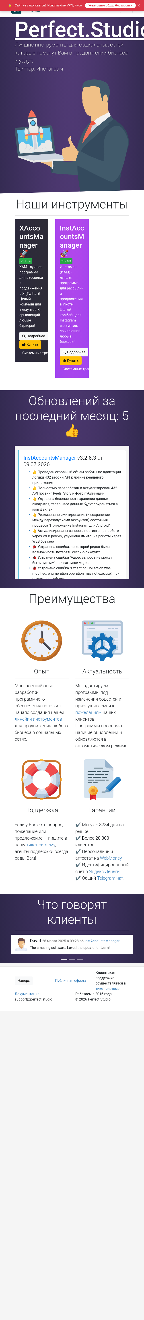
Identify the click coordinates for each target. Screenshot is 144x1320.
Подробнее (33, 336)
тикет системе (107, 988)
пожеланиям (88, 712)
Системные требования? (43, 353)
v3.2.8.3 (66, 261)
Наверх (24, 980)
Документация (27, 994)
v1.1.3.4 (26, 261)
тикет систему (40, 844)
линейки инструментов (38, 719)
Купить (30, 344)
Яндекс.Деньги (104, 871)
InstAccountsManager (49, 458)
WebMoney (111, 858)
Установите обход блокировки (110, 5)
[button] (23, 944)
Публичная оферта (70, 980)
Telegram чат (110, 878)
